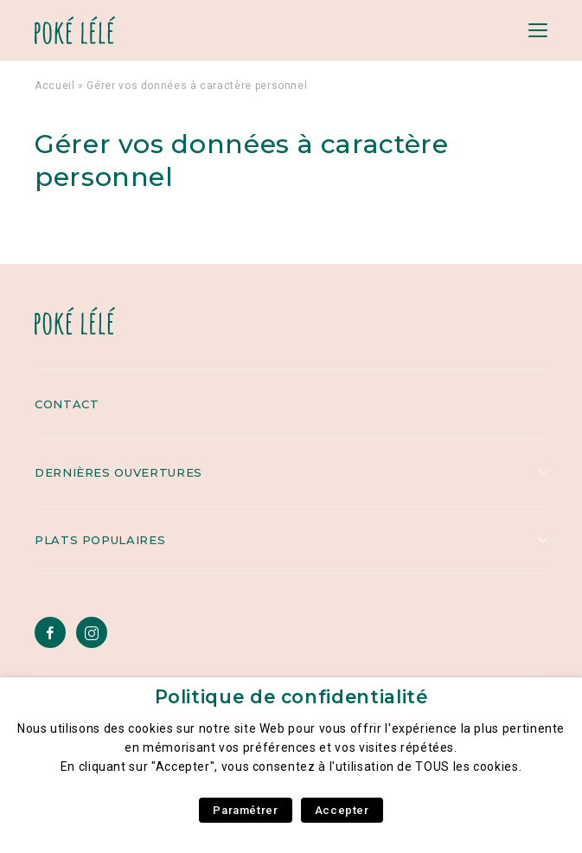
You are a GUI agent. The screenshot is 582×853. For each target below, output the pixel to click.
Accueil (54, 86)
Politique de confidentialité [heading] (291, 697)
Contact (67, 404)
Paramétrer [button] (245, 810)
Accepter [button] (342, 810)
